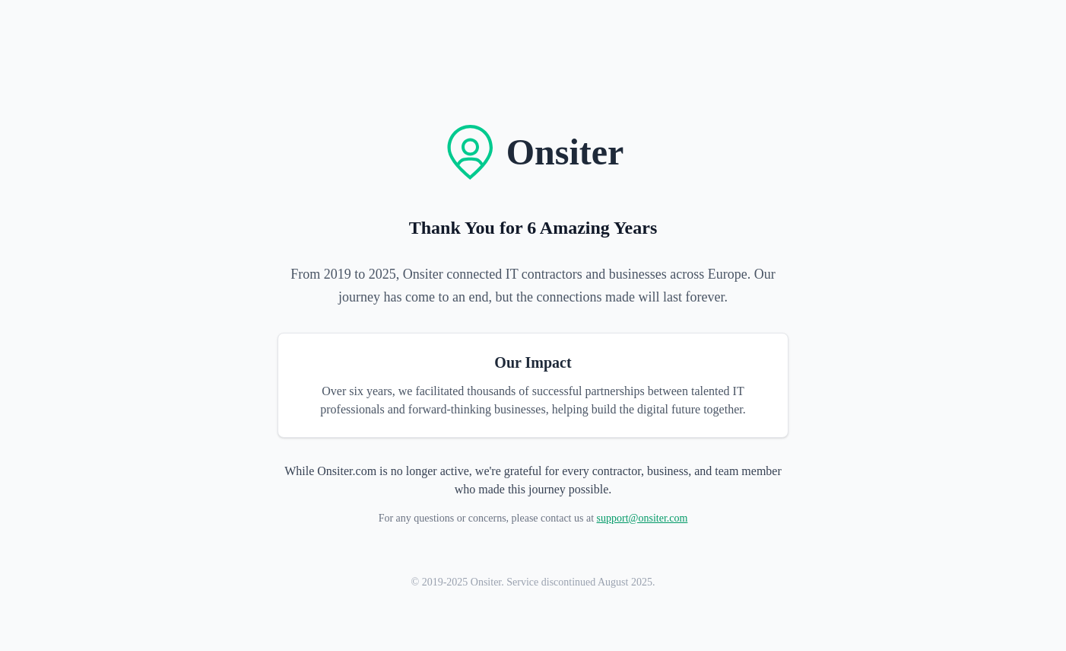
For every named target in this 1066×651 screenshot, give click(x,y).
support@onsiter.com (642, 518)
